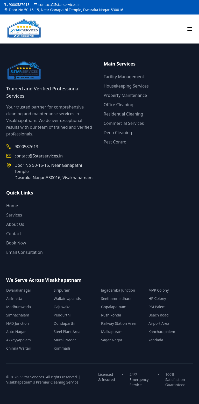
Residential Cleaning (123, 114)
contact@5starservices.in (59, 4)
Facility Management (124, 77)
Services (14, 215)
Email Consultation (24, 252)
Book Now (16, 243)
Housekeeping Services (126, 86)
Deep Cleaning (118, 132)
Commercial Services (124, 123)
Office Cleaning (118, 104)
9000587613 (19, 4)
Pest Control (115, 142)
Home (12, 205)
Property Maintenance (125, 95)
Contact (13, 233)
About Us (15, 224)
